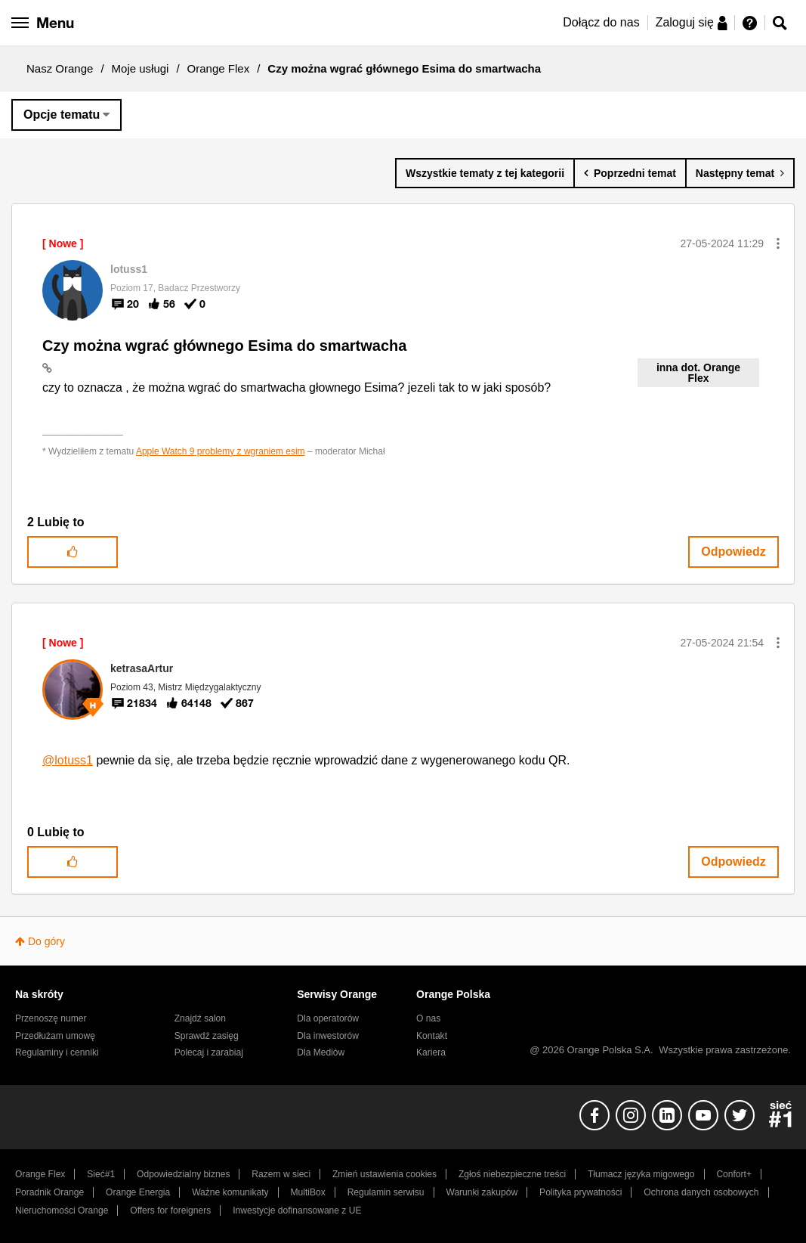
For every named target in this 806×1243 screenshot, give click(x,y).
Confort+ (734, 1174)
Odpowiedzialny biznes (183, 1174)
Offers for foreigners (170, 1210)
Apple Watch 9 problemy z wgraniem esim (220, 451)
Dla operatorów (328, 1018)
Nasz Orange (59, 68)
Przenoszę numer (51, 1018)
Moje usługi (140, 68)
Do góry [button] (46, 941)
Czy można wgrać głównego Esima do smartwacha (224, 345)
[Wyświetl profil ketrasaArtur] (141, 668)
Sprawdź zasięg (206, 1036)
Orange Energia (138, 1192)
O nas (428, 1018)
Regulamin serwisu (386, 1192)
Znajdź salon (200, 1018)
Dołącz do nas (601, 22)
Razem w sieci (281, 1174)
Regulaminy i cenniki (57, 1052)
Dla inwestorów (328, 1036)
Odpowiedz (733, 551)
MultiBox (308, 1192)
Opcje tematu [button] (61, 114)
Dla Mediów (320, 1052)
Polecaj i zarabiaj (208, 1052)
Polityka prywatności (580, 1192)
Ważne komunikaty (230, 1192)
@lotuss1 (67, 760)
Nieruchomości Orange (61, 1210)
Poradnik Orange (49, 1192)
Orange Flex (218, 68)
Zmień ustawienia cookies (384, 1174)
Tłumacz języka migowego (641, 1174)
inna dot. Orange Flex (698, 372)
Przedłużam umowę (55, 1036)
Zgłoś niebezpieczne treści (512, 1174)
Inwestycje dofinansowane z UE (297, 1210)
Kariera (431, 1052)
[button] (778, 243)
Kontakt (431, 1036)
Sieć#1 (101, 1174)
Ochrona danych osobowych (701, 1192)
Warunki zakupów (481, 1192)
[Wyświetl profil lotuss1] (128, 269)
